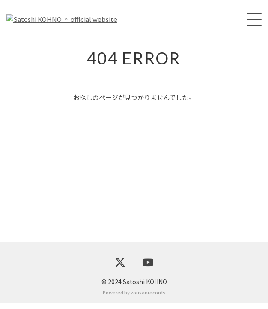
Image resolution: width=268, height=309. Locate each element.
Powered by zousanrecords (134, 297)
